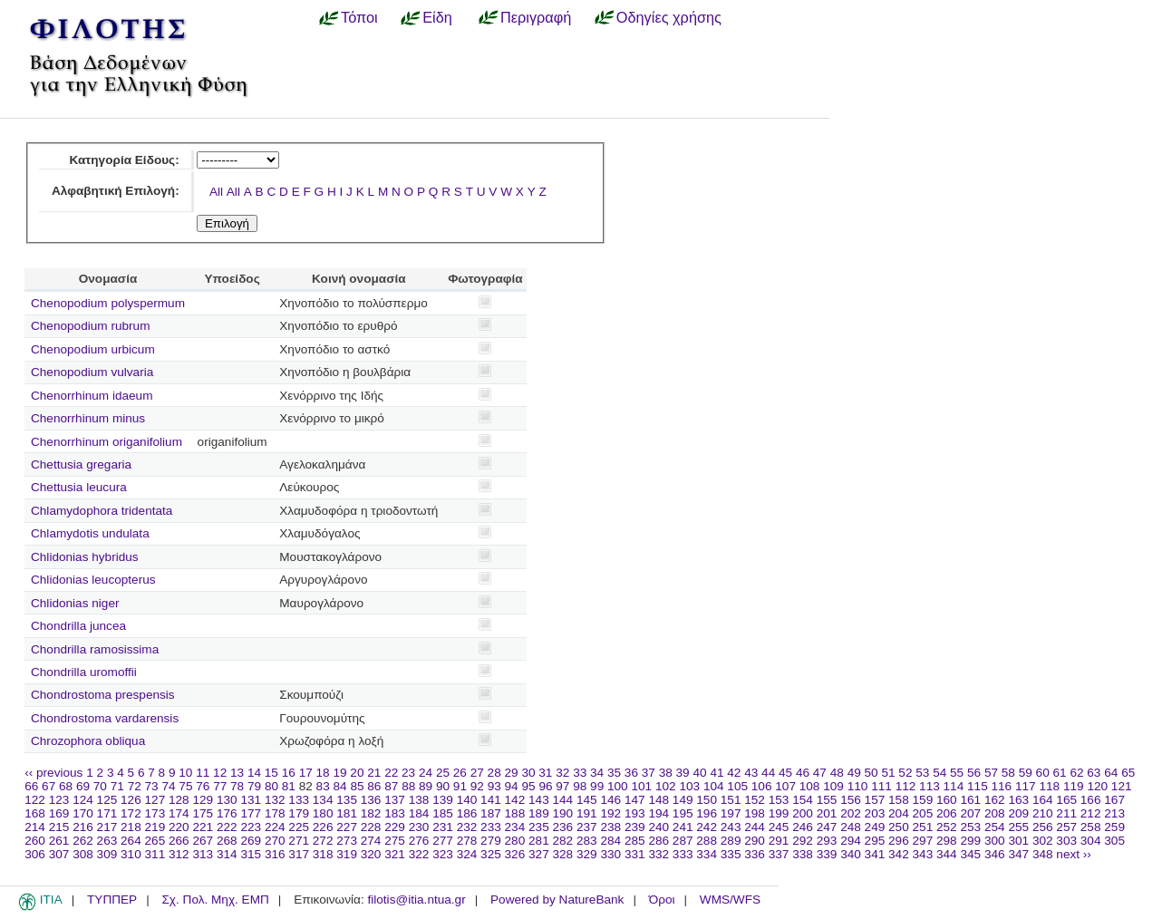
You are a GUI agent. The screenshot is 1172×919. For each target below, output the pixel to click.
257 (1066, 827)
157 (875, 800)
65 (1128, 772)
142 (515, 800)
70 (100, 786)
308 (83, 854)
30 (528, 772)
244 (754, 827)
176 (227, 813)
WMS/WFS (730, 899)
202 (850, 813)
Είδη (437, 17)
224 (275, 827)
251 (923, 827)
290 (754, 840)
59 (1025, 772)
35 (614, 772)
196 (706, 813)
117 (1025, 786)
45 (785, 772)
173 (155, 813)
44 (768, 772)
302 (1042, 840)
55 (957, 772)
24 (425, 772)
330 (610, 854)
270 (275, 840)
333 (683, 854)
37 (648, 772)
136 (371, 800)
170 (83, 813)
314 (227, 854)
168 (34, 813)
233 (490, 827)
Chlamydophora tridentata (101, 511)
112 (906, 786)
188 (515, 813)
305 (1114, 840)
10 (185, 772)
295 (875, 840)
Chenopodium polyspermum (108, 303)
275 (394, 840)
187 (490, 813)
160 (946, 800)
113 (929, 786)
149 (683, 800)
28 (494, 772)
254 (994, 827)
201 (827, 813)
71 (117, 786)
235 (538, 827)
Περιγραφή (535, 17)
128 (179, 800)
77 (220, 786)
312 (179, 854)
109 (833, 786)
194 (658, 813)
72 (134, 786)
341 (875, 854)
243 (731, 827)
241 (683, 827)
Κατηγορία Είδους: (124, 160)
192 (610, 813)
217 (107, 827)
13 (237, 772)
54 (939, 772)
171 (107, 813)
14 (254, 772)
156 (850, 800)
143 (538, 800)
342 (898, 854)
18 (323, 772)
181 (346, 813)
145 (586, 800)
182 (371, 813)
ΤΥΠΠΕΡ (112, 899)
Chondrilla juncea (78, 626)
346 (994, 854)
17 (306, 772)
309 (107, 854)
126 (131, 800)
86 (374, 786)
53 (922, 772)
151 (731, 800)
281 (538, 840)
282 (563, 840)
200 (802, 813)
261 (59, 840)
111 (881, 786)
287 (683, 840)
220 (179, 827)
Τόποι (359, 17)
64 (1111, 772)
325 (490, 854)
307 (59, 854)
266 (179, 840)
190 (563, 813)
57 (991, 772)
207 (970, 813)
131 (250, 800)
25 (443, 772)
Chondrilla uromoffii (84, 672)
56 (974, 772)
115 (977, 786)
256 (1042, 827)
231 (442, 827)
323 (442, 854)
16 (288, 772)
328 (563, 854)
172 (131, 813)
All (216, 191)
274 (371, 840)
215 (59, 827)
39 (683, 772)
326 (515, 854)
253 (970, 827)
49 (854, 772)
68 (66, 786)
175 (202, 813)
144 (563, 800)
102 (665, 786)
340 (850, 854)
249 (875, 827)
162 (994, 800)
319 (346, 854)
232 (467, 827)
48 (837, 772)
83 (323, 786)
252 (946, 827)
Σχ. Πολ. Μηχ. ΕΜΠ (214, 899)
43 (751, 772)
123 (59, 800)
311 (155, 854)
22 (391, 772)
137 (394, 800)
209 (1018, 813)
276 (419, 840)
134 (323, 800)
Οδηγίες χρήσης (669, 17)
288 (706, 840)
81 (288, 786)
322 (419, 854)
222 (227, 827)
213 (1114, 813)
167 (1114, 800)
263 (107, 840)
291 (779, 840)
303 (1066, 840)
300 (994, 840)
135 (346, 800)
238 (610, 827)
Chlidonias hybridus (85, 557)
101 (641, 786)
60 (1043, 772)
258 (1090, 827)
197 (731, 813)
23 (408, 772)
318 (323, 854)
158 (898, 800)
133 (298, 800)
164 (1042, 800)
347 (1018, 854)
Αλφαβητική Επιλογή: (115, 191)
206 (946, 813)
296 (898, 840)
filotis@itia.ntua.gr (416, 899)
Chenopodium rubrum (90, 326)
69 (83, 786)
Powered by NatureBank (557, 899)
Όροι (662, 899)
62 (1076, 772)
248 (850, 827)
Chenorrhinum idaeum (92, 395)
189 (538, 813)
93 (494, 786)
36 (631, 772)
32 (562, 772)
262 (83, 840)
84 (340, 786)
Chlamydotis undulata (90, 533)
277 (442, 840)
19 (339, 772)
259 (1114, 827)
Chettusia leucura (79, 487)
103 (689, 786)
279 (490, 840)
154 (802, 800)
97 (562, 786)
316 (275, 854)
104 (713, 786)
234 (515, 827)
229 (394, 827)
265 (155, 840)
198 (754, 813)
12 (220, 772)
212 (1090, 813)
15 (271, 772)
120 (1097, 786)
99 (597, 786)
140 (467, 800)
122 (34, 800)
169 (59, 813)
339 (827, 854)
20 (356, 772)
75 (185, 786)
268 (227, 840)
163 (1018, 800)
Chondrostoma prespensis (103, 694)
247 (827, 827)
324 (467, 854)
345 (970, 854)
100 (617, 786)
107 (785, 786)
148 (658, 800)
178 (275, 813)
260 (34, 840)
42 (734, 772)
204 (898, 813)
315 (250, 854)
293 (827, 840)
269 (250, 840)
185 (442, 813)
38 (666, 772)
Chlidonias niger (75, 603)
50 (871, 772)
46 (802, 772)
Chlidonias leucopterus (93, 579)
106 (761, 786)
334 (706, 854)
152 (754, 800)
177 (250, 813)
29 (511, 772)
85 (356, 786)
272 (323, 840)
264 (131, 840)
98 (579, 786)
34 (597, 772)
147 (635, 800)
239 (635, 827)
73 (152, 786)
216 (83, 827)
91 (460, 786)
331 (635, 854)
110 (858, 786)
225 (298, 827)
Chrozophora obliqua (88, 741)
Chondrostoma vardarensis (105, 718)
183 (394, 813)
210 (1042, 813)
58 (1008, 772)
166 (1090, 800)
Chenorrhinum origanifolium (106, 442)
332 (658, 854)
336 (754, 854)
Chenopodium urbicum (93, 349)
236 (563, 827)
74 (168, 786)
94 (511, 786)
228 (371, 827)
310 (131, 854)
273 (346, 840)
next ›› (1073, 854)
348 (1042, 854)
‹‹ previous (53, 772)
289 (731, 840)
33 (579, 772)
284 (610, 840)
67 (48, 786)
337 (779, 854)
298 (946, 840)
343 (923, 854)
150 (706, 800)
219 (155, 827)
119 (1073, 786)
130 (227, 800)
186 (467, 813)
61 (1060, 772)
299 (970, 840)
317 (298, 854)
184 (419, 813)
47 (820, 772)
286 (658, 840)
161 (970, 800)
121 (1121, 786)
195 (683, 813)
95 (528, 786)
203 (875, 813)
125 (107, 800)
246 (802, 827)
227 (346, 827)
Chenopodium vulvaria (92, 372)
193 (635, 813)
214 (34, 827)
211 (1066, 813)
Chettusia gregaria (81, 464)
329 (586, 854)
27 (477, 772)
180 (323, 813)
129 (202, 800)
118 (1049, 786)
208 (994, 813)
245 (779, 827)
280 (515, 840)
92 (477, 786)
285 (635, 840)
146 (610, 800)
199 (779, 813)
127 (155, 800)
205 (923, 813)
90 (443, 786)
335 (731, 854)
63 (1093, 772)
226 (323, 827)
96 (545, 786)
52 (905, 772)
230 (419, 827)
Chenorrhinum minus (88, 418)
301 (1018, 840)
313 (202, 854)
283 (586, 840)
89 (425, 786)
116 (1002, 786)
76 (202, 786)
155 (827, 800)
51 (888, 772)
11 (202, 772)
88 (408, 786)
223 (250, 827)
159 (923, 800)
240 (658, 827)
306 (34, 854)
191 (586, 813)
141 (490, 800)
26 (460, 772)
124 (83, 800)
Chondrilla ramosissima (95, 649)
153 (779, 800)
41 (716, 772)
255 (1018, 827)
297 (923, 840)
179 (298, 813)
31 (545, 772)
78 (237, 786)
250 (898, 827)
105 (737, 786)
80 (271, 786)
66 (31, 786)
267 (202, 840)
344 (946, 854)
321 (394, 854)
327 (538, 854)
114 (954, 786)
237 (586, 827)
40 (699, 772)
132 (275, 800)
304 (1090, 840)
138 (419, 800)
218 (131, 827)
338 (802, 854)
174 (179, 813)
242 (706, 827)
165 (1066, 800)
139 (442, 800)
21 (374, 772)
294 (850, 840)
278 (467, 840)
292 (802, 840)
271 (298, 840)
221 (202, 827)
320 (371, 854)
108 (809, 786)
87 (391, 786)
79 (254, 786)
